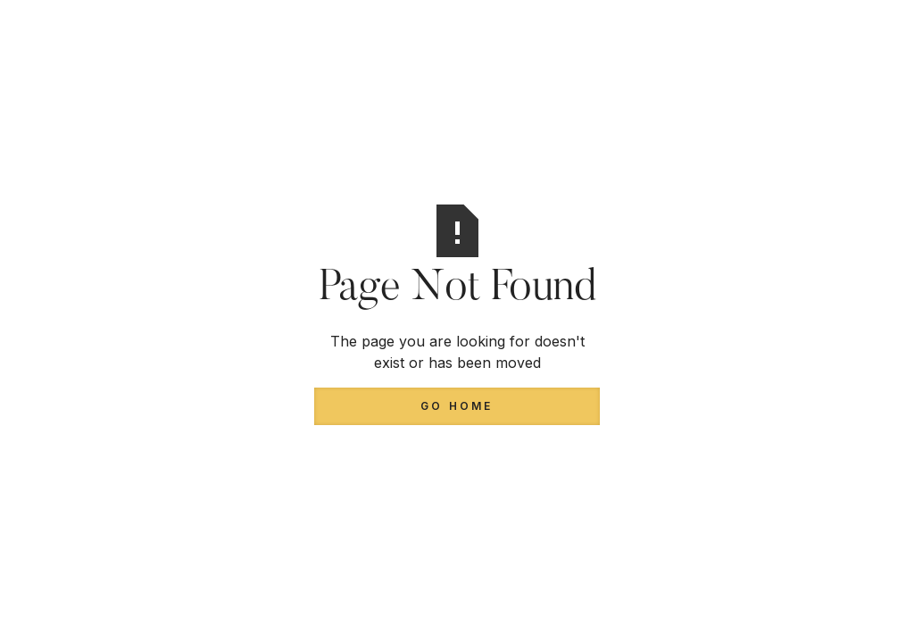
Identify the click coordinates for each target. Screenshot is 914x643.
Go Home (456, 406)
